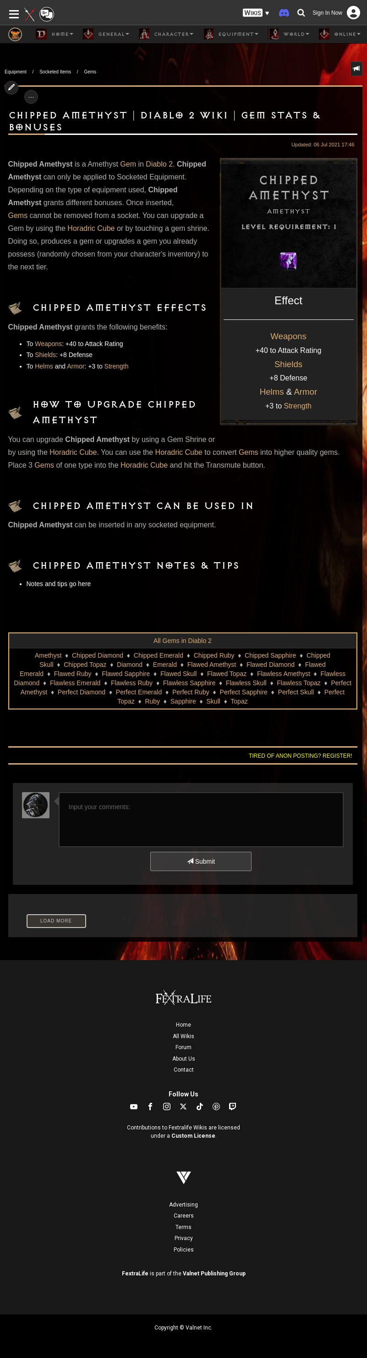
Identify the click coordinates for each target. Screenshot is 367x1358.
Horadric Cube (91, 228)
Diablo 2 (159, 164)
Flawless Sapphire (189, 683)
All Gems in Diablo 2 (182, 640)
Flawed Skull (178, 673)
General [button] (105, 33)
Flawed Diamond (270, 664)
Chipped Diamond (97, 655)
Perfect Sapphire (244, 692)
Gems (90, 71)
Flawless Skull (246, 683)
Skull (213, 701)
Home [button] (54, 33)
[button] (256, 13)
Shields (288, 364)
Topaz (238, 701)
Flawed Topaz (226, 673)
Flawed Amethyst (211, 664)
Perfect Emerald (139, 692)
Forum (183, 1047)
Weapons (288, 336)
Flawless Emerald (75, 683)
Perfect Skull (296, 692)
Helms (272, 392)
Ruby (152, 701)
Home (183, 1025)
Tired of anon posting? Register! (300, 756)
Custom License (193, 1136)
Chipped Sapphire (270, 655)
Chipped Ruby (214, 655)
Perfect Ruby (190, 692)
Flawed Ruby (73, 673)
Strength (298, 406)
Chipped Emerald (158, 655)
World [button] (288, 33)
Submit (201, 861)
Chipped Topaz (85, 664)
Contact (184, 1070)
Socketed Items (55, 71)
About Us (183, 1059)
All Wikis (183, 1036)
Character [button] (165, 33)
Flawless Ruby (132, 683)
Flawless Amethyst (283, 673)
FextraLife (135, 1273)
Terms (183, 1227)
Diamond (129, 664)
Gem (128, 164)
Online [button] (339, 33)
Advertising (183, 1205)
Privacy (184, 1238)
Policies (184, 1249)
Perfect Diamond (81, 692)
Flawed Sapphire (126, 673)
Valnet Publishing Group (214, 1273)
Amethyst (48, 655)
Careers (184, 1216)
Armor (305, 392)
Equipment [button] (230, 33)
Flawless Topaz (298, 683)
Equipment (16, 71)
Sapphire (183, 701)
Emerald (165, 664)
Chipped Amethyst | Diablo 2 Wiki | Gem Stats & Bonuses (164, 121)
